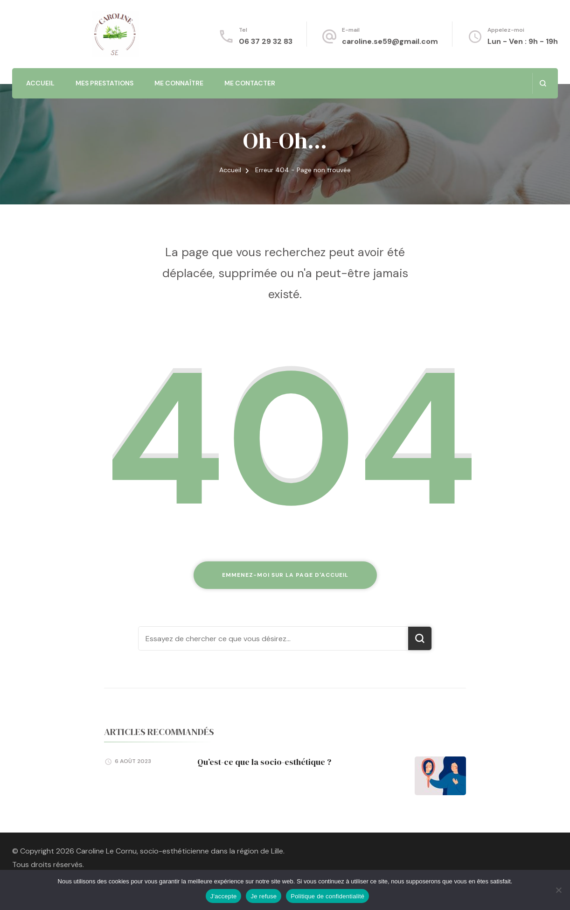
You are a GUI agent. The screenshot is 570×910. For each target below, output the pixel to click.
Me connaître (178, 83)
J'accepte (223, 896)
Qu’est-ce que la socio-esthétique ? (264, 762)
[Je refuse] (558, 890)
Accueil (40, 83)
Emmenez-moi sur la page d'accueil (285, 575)
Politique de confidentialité (327, 896)
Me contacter (249, 83)
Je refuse (263, 896)
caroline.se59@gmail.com (390, 41)
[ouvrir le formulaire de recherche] (542, 83)
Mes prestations (104, 83)
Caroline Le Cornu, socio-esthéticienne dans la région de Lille (179, 851)
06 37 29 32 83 (265, 41)
